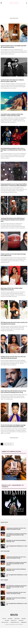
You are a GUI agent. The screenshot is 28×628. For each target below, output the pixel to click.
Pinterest (24, 618)
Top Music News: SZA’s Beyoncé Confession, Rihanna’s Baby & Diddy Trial (12, 80)
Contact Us (13, 620)
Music (2, 146)
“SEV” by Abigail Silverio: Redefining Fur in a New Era (16, 546)
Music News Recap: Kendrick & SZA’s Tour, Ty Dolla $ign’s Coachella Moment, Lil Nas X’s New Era (13, 150)
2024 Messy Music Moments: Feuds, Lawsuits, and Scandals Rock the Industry (14, 323)
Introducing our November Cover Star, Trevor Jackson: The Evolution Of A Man (16, 528)
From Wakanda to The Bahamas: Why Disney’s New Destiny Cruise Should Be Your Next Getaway (16, 535)
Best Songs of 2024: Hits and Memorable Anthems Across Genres (11, 289)
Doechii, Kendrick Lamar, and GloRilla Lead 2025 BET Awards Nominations (13, 46)
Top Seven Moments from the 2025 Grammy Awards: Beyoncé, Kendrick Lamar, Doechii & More (13, 219)
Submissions (23, 622)
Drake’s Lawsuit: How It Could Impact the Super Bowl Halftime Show (13, 254)
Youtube (7, 620)
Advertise (20, 620)
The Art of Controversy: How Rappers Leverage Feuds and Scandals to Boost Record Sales (13, 425)
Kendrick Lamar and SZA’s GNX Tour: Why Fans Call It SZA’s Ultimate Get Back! (13, 357)
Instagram (17, 618)
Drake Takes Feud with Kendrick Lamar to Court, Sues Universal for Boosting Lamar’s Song (13, 391)
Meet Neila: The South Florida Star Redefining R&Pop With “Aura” (16, 541)
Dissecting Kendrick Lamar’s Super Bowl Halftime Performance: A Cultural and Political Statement (14, 184)
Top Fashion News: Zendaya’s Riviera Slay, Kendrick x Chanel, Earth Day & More (12, 115)
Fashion (2, 112)
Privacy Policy (5, 622)
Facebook (10, 618)
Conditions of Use (14, 622)
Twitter (4, 618)
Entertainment (4, 216)
